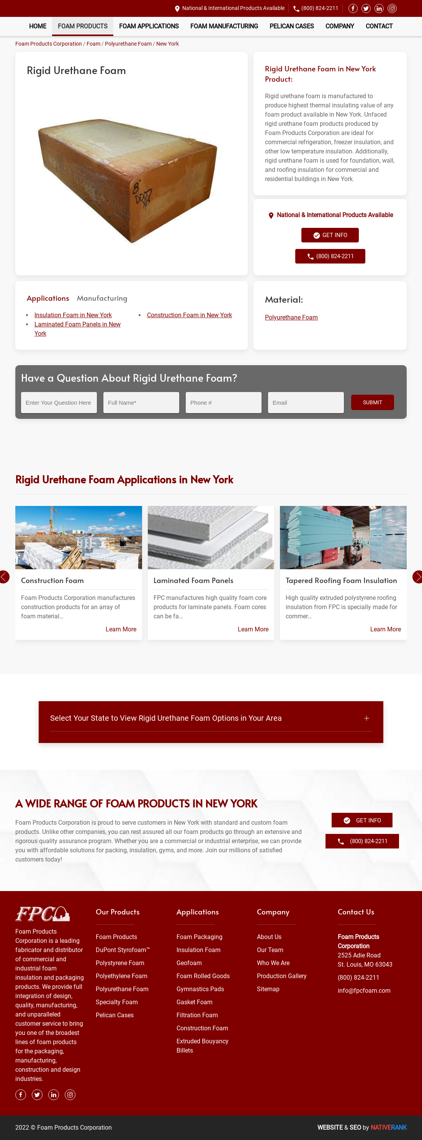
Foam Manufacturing (224, 26)
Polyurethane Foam (128, 44)
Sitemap (268, 989)
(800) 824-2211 (320, 8)
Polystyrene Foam (120, 963)
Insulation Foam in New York (73, 315)
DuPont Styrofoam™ (123, 950)
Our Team (270, 950)
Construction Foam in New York (189, 315)
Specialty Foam (117, 1002)
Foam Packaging (199, 937)
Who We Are (273, 963)
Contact (379, 26)
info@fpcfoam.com (364, 990)
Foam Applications (149, 26)
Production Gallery (282, 976)
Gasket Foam (195, 1002)
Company (339, 26)
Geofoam (189, 963)
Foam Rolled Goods (203, 976)
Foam (93, 44)
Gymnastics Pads (200, 989)
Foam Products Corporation (48, 44)
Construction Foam (202, 1028)
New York (167, 44)
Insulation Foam (199, 950)
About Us (269, 937)
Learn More (121, 629)
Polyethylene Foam (121, 976)
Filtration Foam (197, 1015)
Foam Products (83, 26)
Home (37, 26)
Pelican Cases (292, 26)
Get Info (330, 235)
